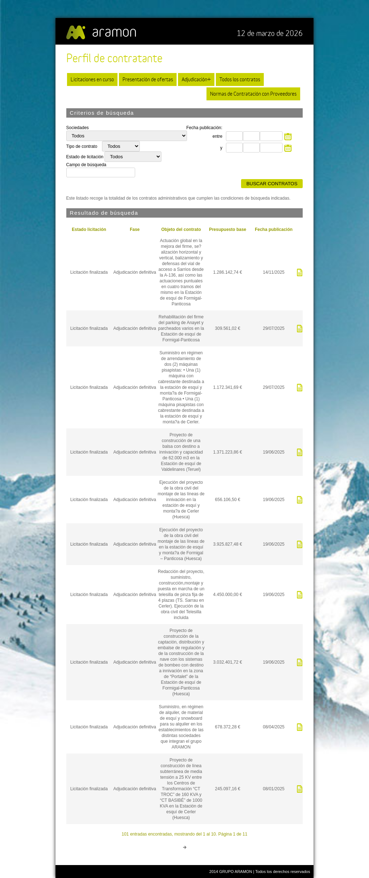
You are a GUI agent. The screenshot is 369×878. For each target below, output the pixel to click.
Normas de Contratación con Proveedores (253, 94)
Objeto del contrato (181, 229)
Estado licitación (89, 229)
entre (217, 136)
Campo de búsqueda (86, 164)
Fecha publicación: (204, 127)
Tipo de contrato (82, 146)
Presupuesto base (227, 229)
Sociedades (77, 127)
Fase (134, 229)
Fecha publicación (274, 229)
